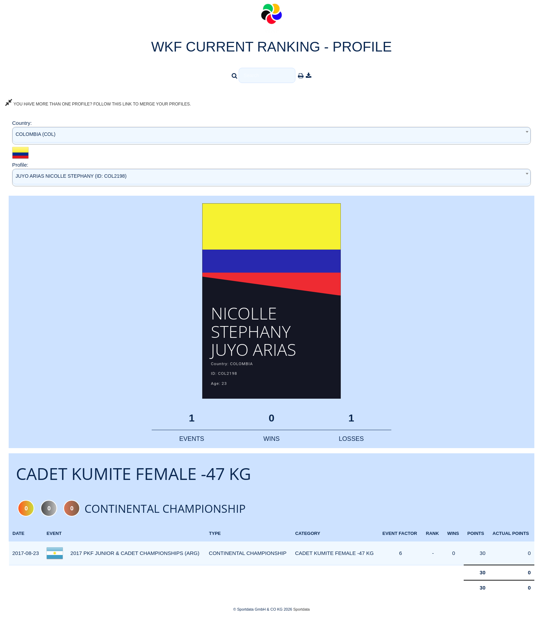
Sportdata (301, 609)
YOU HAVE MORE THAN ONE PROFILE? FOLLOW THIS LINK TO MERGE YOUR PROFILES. (98, 104)
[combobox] (271, 136)
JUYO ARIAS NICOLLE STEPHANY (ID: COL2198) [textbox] (71, 176)
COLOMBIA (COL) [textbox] (35, 134)
